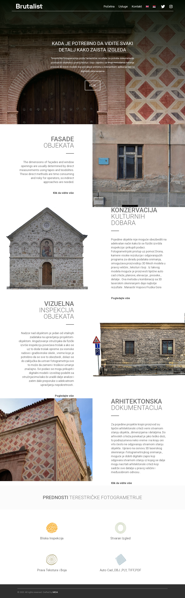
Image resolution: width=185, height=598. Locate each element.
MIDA (55, 592)
